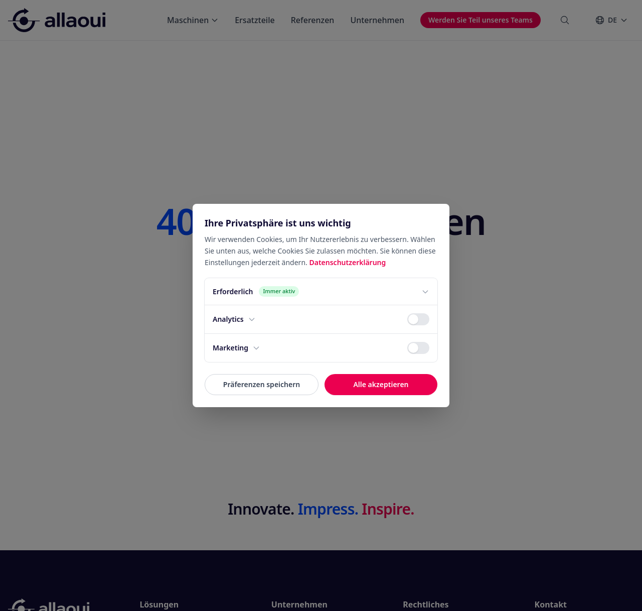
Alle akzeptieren (380, 384)
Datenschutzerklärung (347, 262)
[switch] (418, 319)
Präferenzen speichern (261, 384)
